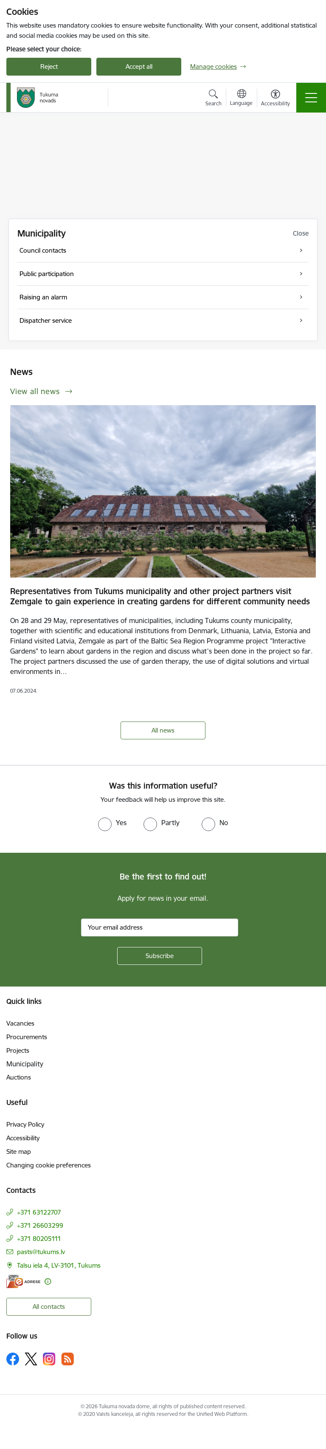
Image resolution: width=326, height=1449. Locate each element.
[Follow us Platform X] (31, 1359)
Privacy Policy (25, 1124)
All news (163, 730)
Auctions (18, 1077)
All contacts (49, 1306)
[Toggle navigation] (311, 98)
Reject (49, 66)
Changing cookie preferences (48, 1165)
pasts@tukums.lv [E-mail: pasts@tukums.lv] (41, 1252)
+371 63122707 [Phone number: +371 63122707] (39, 1212)
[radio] (112, 823)
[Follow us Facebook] (12, 1359)
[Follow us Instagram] (49, 1359)
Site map (18, 1151)
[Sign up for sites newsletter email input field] (159, 927)
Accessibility (22, 1138)
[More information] (48, 1281)
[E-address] (23, 1281)
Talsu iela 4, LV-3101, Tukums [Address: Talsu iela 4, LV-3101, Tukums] (59, 1265)
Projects (17, 1050)
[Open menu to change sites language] (241, 98)
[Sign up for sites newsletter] (159, 956)
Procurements (26, 1037)
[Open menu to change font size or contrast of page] (275, 99)
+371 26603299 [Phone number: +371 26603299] (40, 1225)
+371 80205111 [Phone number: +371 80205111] (39, 1239)
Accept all (139, 66)
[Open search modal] (213, 99)
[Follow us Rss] (67, 1359)
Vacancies (20, 1023)
